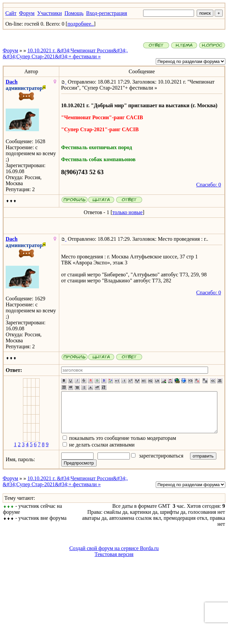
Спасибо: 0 (211, 184)
